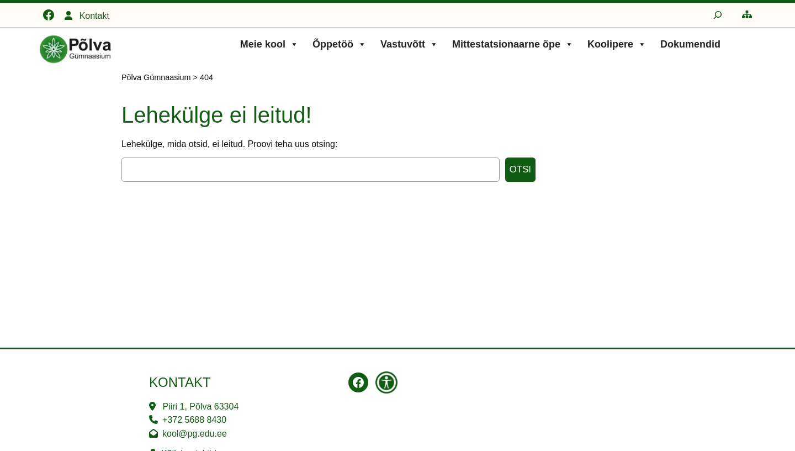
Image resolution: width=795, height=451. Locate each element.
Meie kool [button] (269, 44)
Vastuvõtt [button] (409, 44)
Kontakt (94, 15)
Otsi (520, 169)
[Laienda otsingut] (718, 15)
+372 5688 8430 (194, 419)
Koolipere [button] (616, 44)
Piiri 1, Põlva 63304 (200, 406)
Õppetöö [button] (339, 44)
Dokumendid (690, 44)
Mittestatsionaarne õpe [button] (513, 44)
